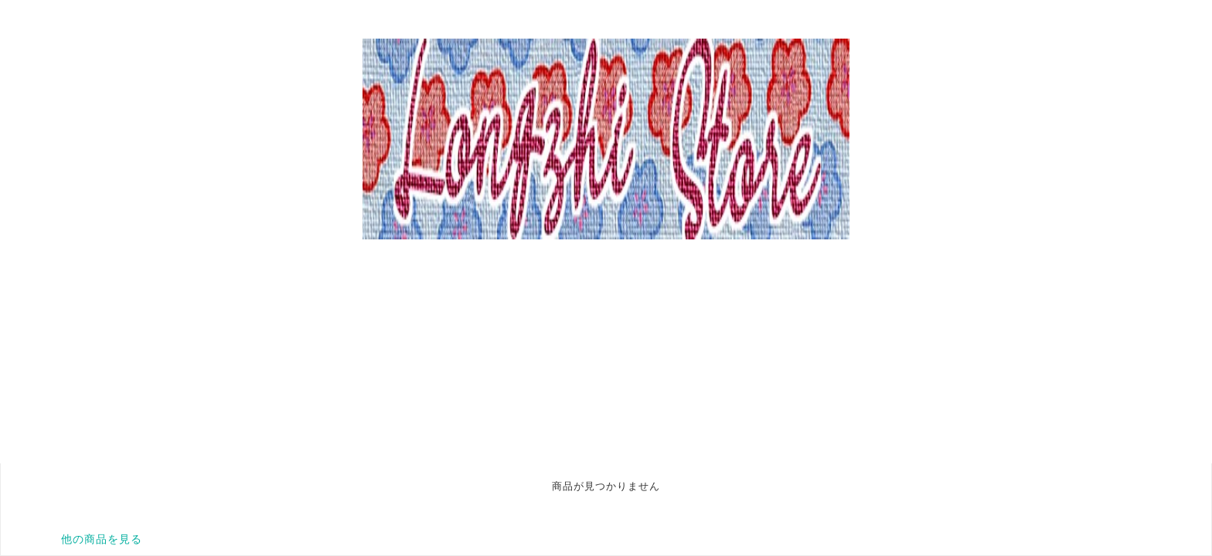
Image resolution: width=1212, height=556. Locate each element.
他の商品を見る (101, 539)
